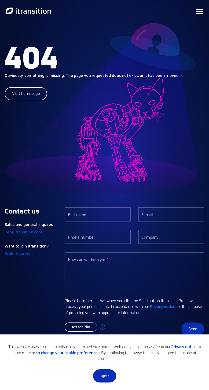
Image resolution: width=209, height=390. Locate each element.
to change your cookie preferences (68, 353)
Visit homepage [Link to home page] (26, 93)
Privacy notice (162, 306)
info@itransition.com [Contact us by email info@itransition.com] (23, 232)
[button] (81, 327)
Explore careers (19, 253)
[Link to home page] (28, 11)
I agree (104, 376)
